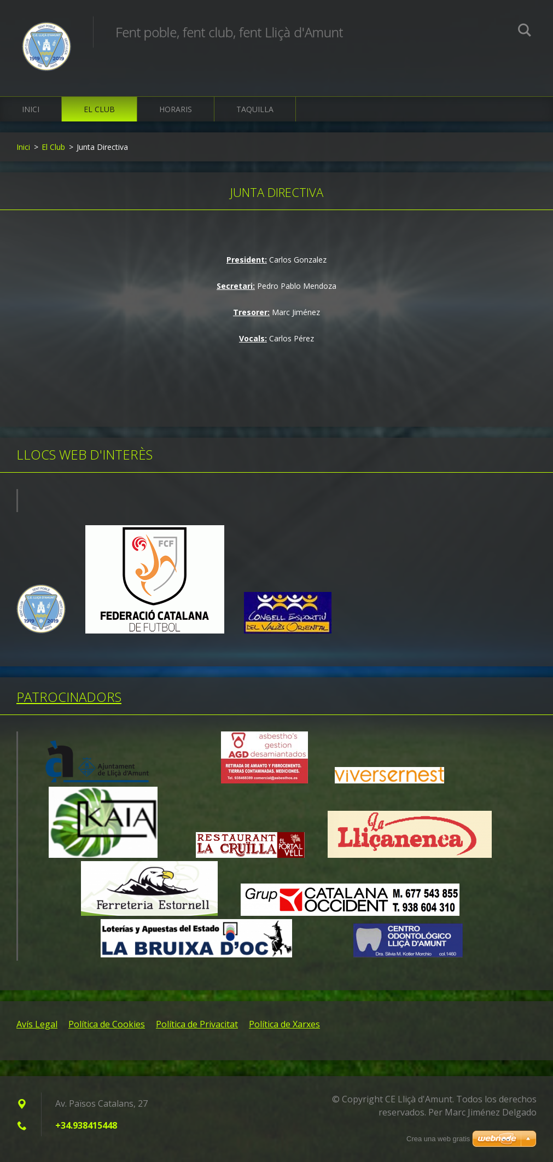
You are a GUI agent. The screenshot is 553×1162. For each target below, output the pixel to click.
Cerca (524, 32)
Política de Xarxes (284, 1024)
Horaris (175, 109)
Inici (30, 109)
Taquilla (254, 109)
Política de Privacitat (197, 1024)
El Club (99, 109)
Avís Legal (36, 1024)
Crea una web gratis (438, 1139)
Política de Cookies (106, 1024)
